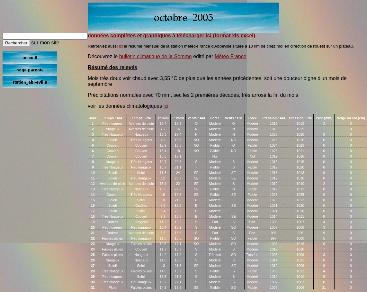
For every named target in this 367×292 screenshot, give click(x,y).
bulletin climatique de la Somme (155, 56)
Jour (92, 118)
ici (121, 46)
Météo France (230, 56)
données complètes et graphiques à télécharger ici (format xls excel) (171, 35)
